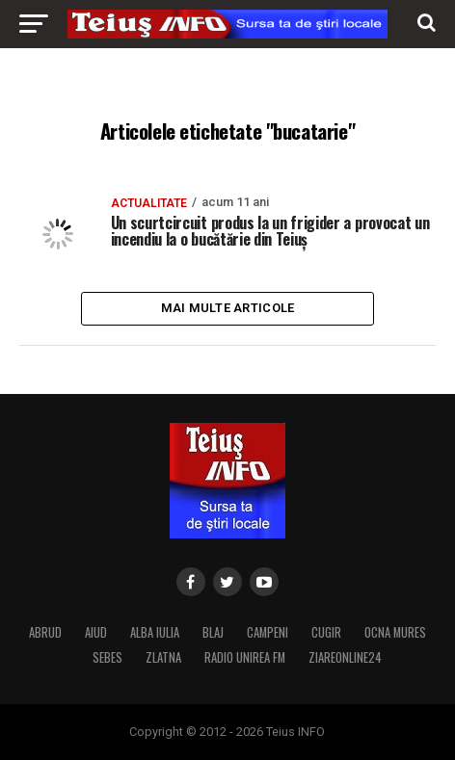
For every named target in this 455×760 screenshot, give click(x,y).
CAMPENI (267, 632)
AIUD (96, 632)
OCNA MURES (395, 632)
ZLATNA (163, 657)
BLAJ (213, 632)
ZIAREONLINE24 (345, 657)
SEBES (107, 657)
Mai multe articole (228, 308)
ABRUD (45, 632)
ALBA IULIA (154, 632)
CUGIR (326, 632)
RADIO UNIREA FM (244, 657)
